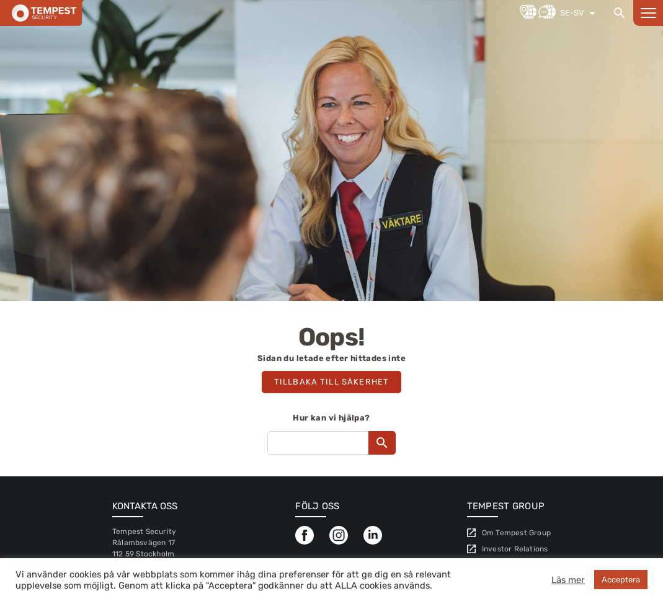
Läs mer (568, 579)
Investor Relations (515, 549)
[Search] (619, 13)
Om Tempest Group (516, 532)
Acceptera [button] (621, 579)
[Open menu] (648, 13)
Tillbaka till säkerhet (331, 381)
